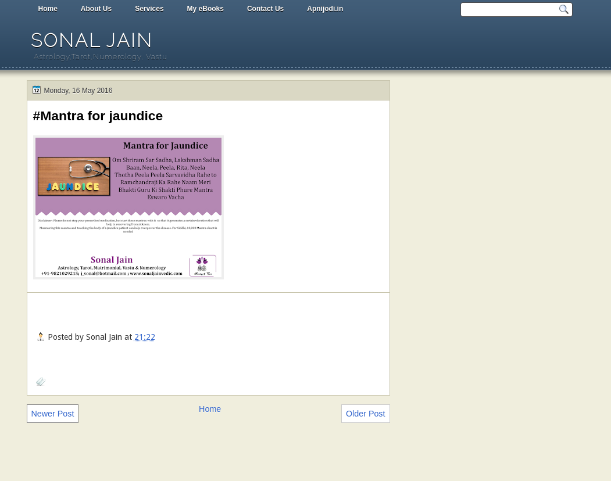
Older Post (365, 413)
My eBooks (205, 9)
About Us (96, 9)
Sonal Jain (92, 40)
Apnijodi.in (325, 9)
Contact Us (265, 9)
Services (149, 9)
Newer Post (52, 413)
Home (48, 9)
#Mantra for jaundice (98, 115)
